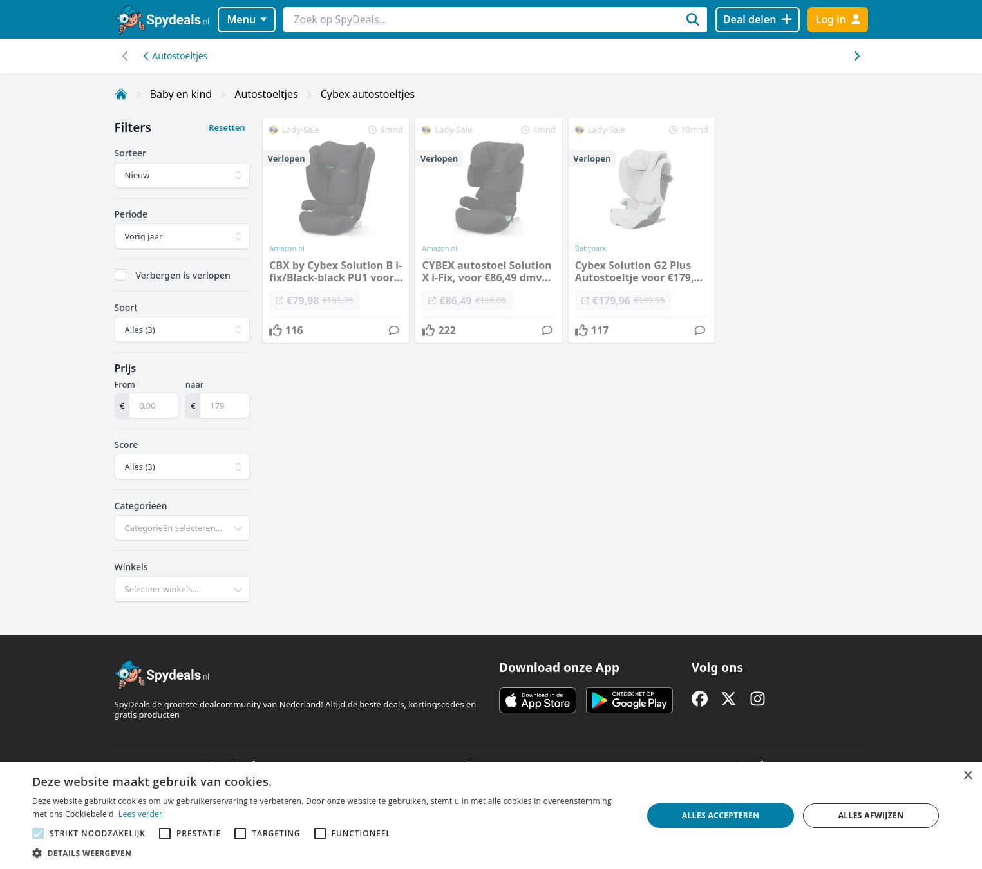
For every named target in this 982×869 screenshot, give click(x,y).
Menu (246, 19)
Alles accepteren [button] (721, 815)
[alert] (491, 815)
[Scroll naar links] (856, 56)
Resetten (227, 127)
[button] (328, 852)
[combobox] (182, 528)
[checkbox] (120, 275)
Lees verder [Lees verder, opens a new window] (140, 813)
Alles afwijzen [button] (871, 815)
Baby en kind (181, 94)
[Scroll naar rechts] (126, 56)
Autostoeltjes (176, 56)
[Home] (121, 94)
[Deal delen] (757, 19)
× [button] (967, 776)
